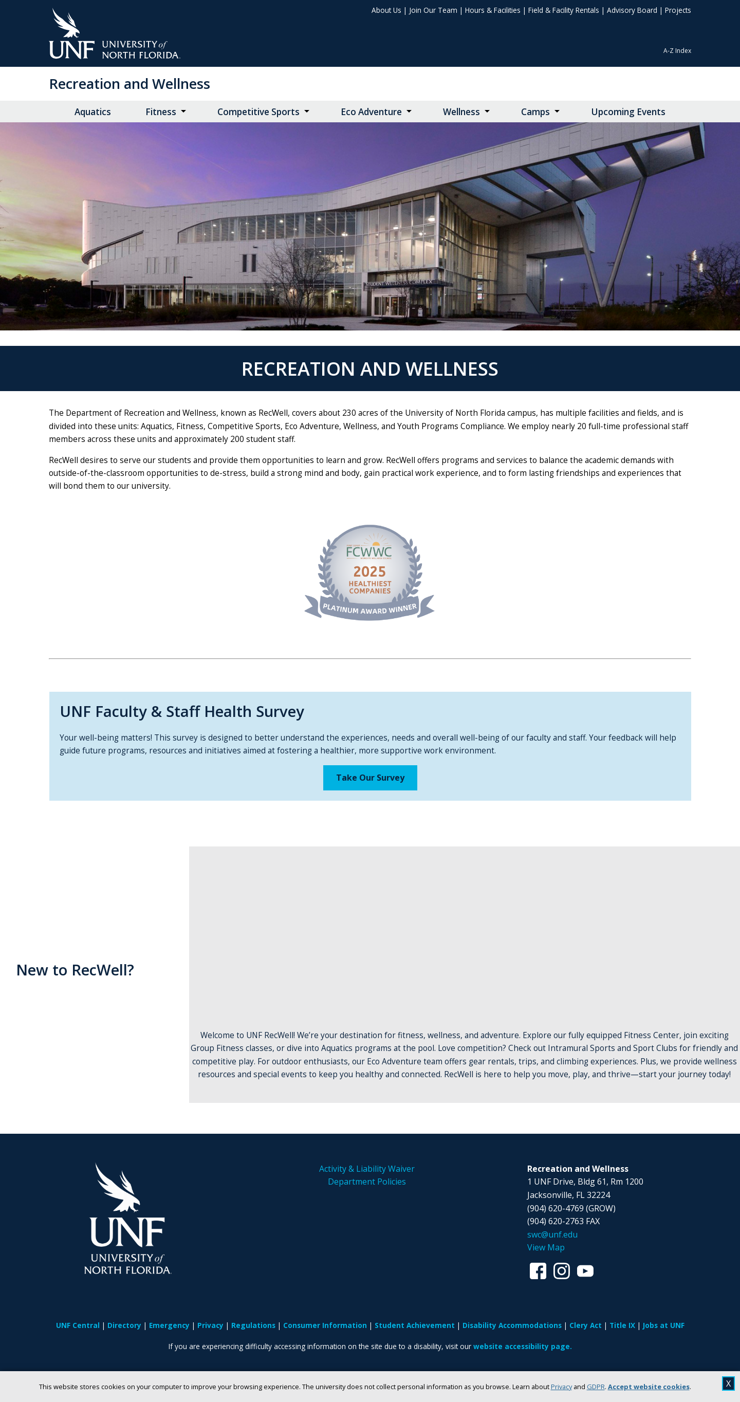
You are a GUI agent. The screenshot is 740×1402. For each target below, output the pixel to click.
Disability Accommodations (512, 1325)
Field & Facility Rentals (563, 10)
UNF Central (78, 1325)
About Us (386, 10)
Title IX (622, 1325)
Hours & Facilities (493, 10)
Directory (124, 1325)
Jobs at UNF (663, 1325)
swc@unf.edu (552, 1234)
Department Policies (367, 1181)
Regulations (253, 1325)
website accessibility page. (522, 1346)
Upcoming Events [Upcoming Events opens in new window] (628, 112)
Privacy (561, 1386)
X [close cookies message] (728, 1383)
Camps (535, 112)
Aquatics (93, 112)
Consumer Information (325, 1325)
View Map (546, 1247)
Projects (678, 10)
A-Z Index (677, 50)
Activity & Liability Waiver (367, 1168)
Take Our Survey (370, 777)
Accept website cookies (649, 1386)
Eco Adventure (371, 112)
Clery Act (585, 1325)
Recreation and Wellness (129, 83)
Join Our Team (433, 10)
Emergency (169, 1325)
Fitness (160, 112)
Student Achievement (415, 1325)
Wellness (461, 112)
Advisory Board (632, 10)
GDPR (596, 1386)
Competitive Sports (258, 112)
